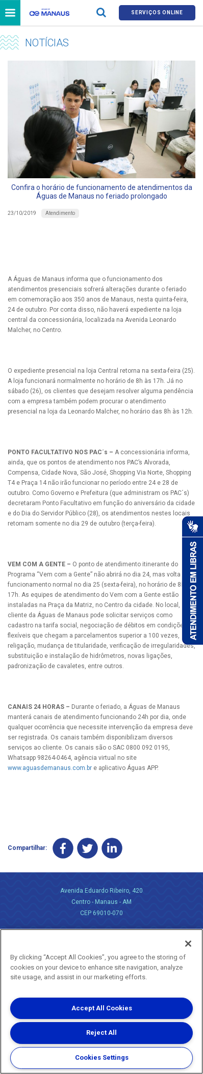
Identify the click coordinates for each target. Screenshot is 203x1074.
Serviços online (157, 12)
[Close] (188, 943)
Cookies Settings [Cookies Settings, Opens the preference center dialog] (102, 1057)
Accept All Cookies (101, 1008)
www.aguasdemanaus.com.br (50, 768)
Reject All (101, 1032)
